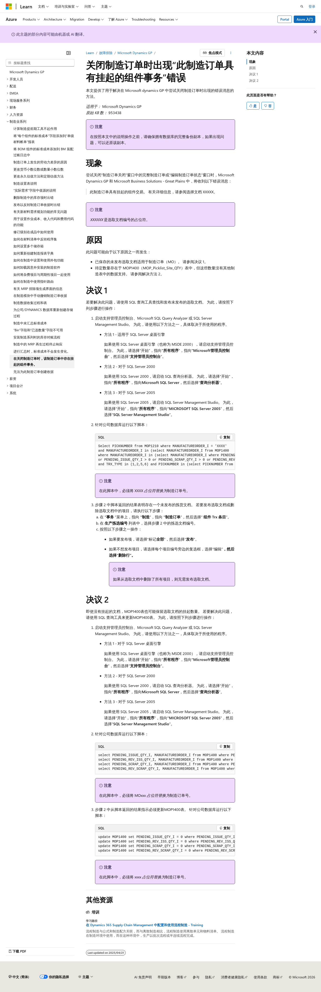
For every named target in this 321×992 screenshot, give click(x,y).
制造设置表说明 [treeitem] (25, 183)
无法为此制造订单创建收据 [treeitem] (33, 371)
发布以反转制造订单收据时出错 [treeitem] (36, 204)
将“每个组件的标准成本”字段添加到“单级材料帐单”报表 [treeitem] (43, 138)
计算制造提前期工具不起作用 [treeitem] (35, 128)
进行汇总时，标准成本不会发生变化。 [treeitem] (41, 351)
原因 (252, 68)
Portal (284, 19)
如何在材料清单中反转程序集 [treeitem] (35, 239)
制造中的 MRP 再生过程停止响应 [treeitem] (37, 344)
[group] (165, 455)
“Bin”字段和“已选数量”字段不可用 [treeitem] (38, 330)
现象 (252, 61)
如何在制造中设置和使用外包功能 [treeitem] (38, 260)
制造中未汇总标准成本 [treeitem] (30, 323)
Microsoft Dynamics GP (135, 52)
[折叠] (68, 53)
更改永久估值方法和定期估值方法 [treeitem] (38, 176)
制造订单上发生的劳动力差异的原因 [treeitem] (40, 162)
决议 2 (254, 80)
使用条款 (260, 977)
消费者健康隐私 (232, 977)
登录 (312, 6)
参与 (196, 977)
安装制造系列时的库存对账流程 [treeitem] (36, 337)
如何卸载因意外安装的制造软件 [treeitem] (36, 267)
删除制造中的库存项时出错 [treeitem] (33, 197)
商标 (276, 977)
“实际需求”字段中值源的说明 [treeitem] (34, 190)
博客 (180, 977)
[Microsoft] (9, 6)
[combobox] (40, 63)
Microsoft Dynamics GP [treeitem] (27, 72)
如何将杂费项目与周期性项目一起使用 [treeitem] (41, 274)
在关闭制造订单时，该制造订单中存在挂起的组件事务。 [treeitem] (43, 361)
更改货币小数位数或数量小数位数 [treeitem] (38, 169)
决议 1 (253, 74)
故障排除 (106, 52)
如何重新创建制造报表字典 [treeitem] (33, 253)
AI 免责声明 (143, 977)
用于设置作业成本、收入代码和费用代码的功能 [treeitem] (43, 221)
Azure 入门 (305, 19)
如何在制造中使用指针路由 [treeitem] (33, 281)
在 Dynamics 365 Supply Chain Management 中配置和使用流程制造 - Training (144, 925)
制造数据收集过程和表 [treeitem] (30, 302)
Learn (90, 52)
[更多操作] (231, 53)
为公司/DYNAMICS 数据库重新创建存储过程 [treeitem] (43, 312)
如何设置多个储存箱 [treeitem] (28, 246)
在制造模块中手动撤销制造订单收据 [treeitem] (40, 295)
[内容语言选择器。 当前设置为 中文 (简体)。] (19, 977)
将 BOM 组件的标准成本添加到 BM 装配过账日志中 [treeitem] (43, 152)
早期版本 (164, 977)
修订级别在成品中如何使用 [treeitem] (33, 232)
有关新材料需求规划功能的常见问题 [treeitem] (40, 211)
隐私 (208, 977)
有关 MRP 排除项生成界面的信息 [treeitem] (37, 288)
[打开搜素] (302, 6)
